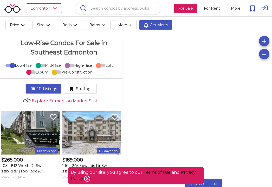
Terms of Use (157, 172)
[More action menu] (236, 8)
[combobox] (118, 8)
